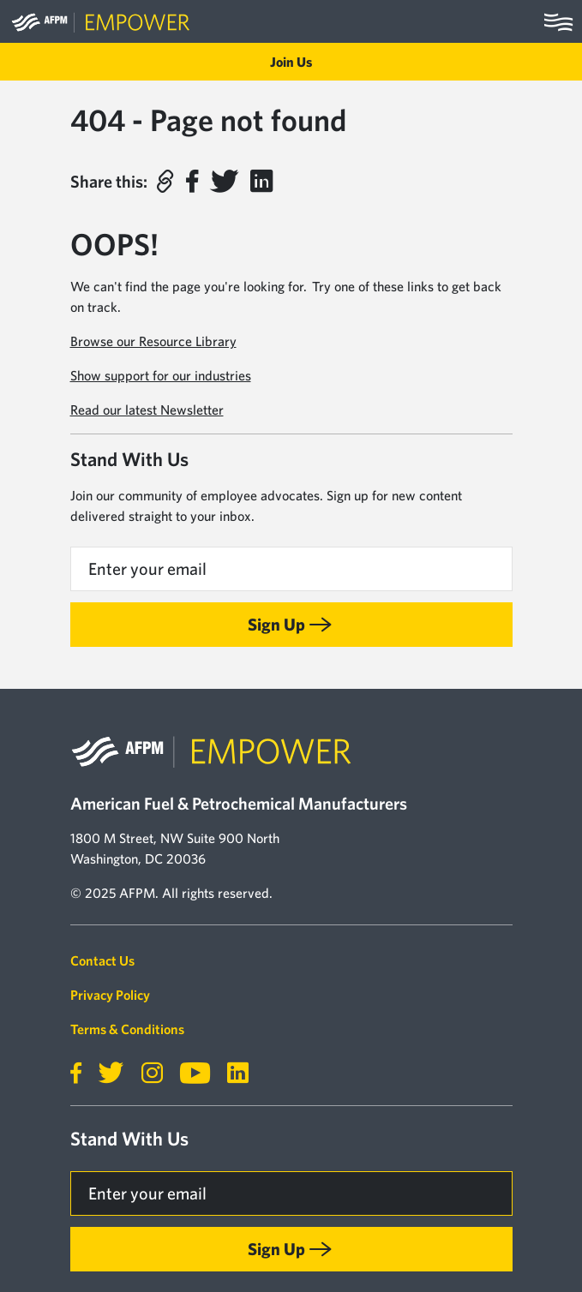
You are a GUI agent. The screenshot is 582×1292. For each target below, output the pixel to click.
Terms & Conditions (127, 1029)
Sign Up (276, 624)
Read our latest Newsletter (147, 409)
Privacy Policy (110, 994)
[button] (164, 181)
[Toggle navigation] (558, 21)
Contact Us (102, 960)
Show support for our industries (160, 375)
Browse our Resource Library (153, 341)
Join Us (291, 61)
